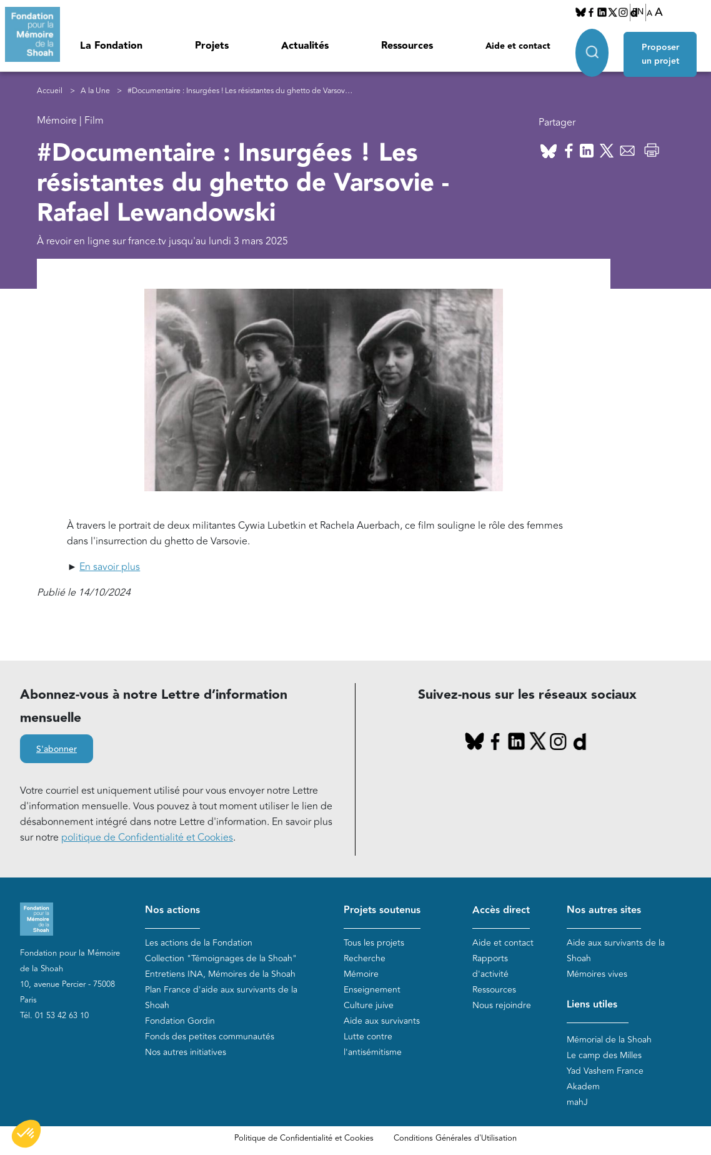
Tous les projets (374, 942)
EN (638, 12)
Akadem (583, 1086)
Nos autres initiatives (185, 1052)
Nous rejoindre (501, 1005)
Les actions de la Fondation (198, 942)
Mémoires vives (597, 974)
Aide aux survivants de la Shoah (616, 950)
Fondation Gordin (180, 1021)
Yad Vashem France (605, 1071)
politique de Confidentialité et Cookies (147, 837)
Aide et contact (517, 46)
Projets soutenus (382, 910)
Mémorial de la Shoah (609, 1039)
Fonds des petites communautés (209, 1036)
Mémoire (361, 974)
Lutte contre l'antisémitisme (373, 1044)
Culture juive (369, 1005)
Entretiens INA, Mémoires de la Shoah (220, 974)
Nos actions (172, 910)
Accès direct (501, 910)
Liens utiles (592, 1004)
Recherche (364, 958)
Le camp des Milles (604, 1055)
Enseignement (372, 989)
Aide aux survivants (382, 1021)
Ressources (407, 46)
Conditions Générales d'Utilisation (455, 1138)
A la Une (95, 91)
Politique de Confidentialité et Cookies (304, 1138)
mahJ (577, 1102)
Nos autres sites (604, 910)
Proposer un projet (662, 51)
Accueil (49, 91)
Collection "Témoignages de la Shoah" (221, 958)
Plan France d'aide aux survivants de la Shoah (221, 997)
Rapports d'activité (490, 966)
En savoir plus (109, 566)
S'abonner (56, 749)
